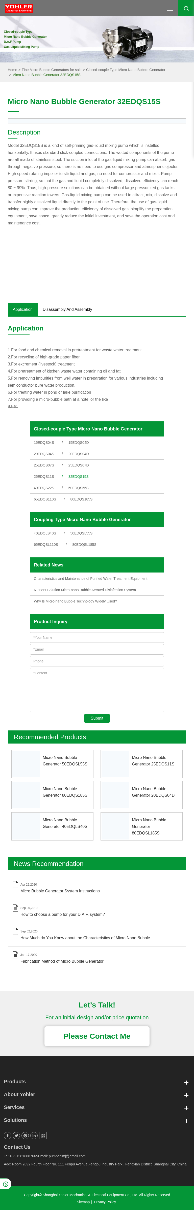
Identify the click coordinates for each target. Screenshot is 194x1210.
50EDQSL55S (81, 533)
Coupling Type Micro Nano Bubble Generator (82, 519)
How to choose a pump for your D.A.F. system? (62, 914)
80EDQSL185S (84, 545)
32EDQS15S (78, 477)
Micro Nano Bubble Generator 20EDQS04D (153, 792)
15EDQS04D (78, 443)
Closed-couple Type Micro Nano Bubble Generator (125, 70)
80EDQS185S (81, 499)
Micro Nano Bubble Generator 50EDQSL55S (65, 760)
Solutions (97, 1120)
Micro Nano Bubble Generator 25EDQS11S (153, 760)
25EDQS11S (44, 477)
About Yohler (97, 1094)
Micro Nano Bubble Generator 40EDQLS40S (65, 823)
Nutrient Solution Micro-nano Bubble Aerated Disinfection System (85, 590)
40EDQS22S (44, 488)
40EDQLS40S (45, 533)
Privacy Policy (105, 1202)
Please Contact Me (96, 1036)
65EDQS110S (45, 499)
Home (12, 70)
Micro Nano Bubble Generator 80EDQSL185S (149, 826)
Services (97, 1107)
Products (97, 1082)
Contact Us (17, 1147)
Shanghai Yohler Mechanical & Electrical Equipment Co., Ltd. (90, 1195)
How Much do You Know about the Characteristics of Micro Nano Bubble (85, 938)
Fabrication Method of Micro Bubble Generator (62, 961)
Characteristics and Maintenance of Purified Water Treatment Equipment (90, 579)
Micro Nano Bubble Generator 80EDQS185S (65, 792)
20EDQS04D (78, 454)
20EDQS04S (44, 454)
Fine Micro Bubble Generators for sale (52, 70)
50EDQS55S (78, 488)
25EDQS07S (44, 465)
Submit (97, 718)
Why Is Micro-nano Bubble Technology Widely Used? (75, 601)
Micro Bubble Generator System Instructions (60, 891)
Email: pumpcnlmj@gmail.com (61, 1156)
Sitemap (83, 1202)
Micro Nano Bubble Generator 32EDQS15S (46, 75)
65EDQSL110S (46, 545)
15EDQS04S (44, 443)
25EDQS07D (78, 465)
